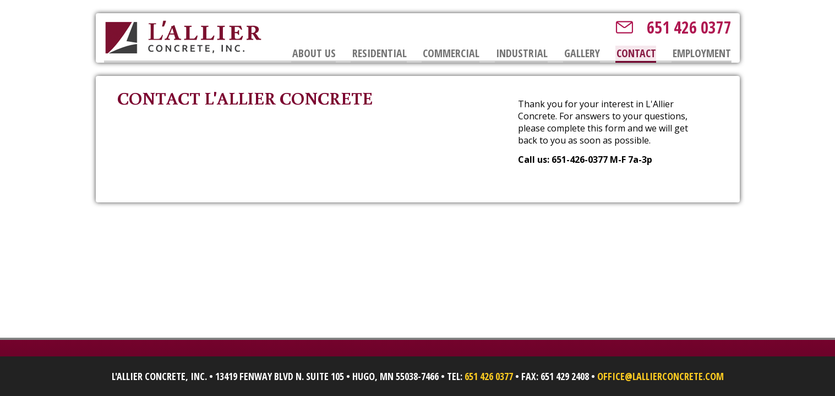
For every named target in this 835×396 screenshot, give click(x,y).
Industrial (521, 53)
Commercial (450, 53)
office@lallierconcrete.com (660, 376)
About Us (313, 53)
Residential (378, 53)
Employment (702, 53)
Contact (636, 53)
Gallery (582, 53)
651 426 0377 (689, 27)
